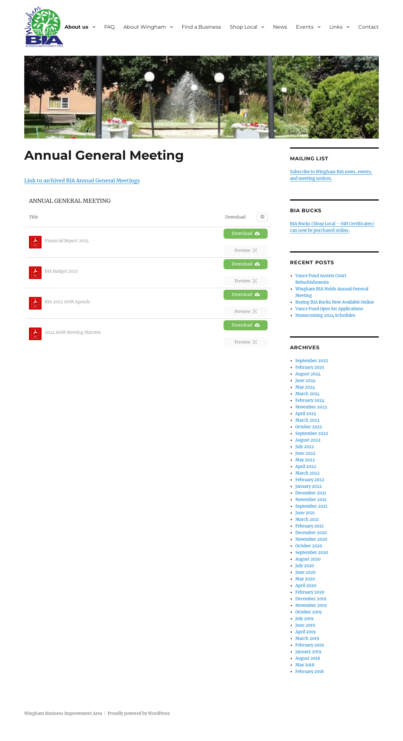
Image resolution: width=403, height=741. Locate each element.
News (280, 27)
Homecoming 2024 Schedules (325, 315)
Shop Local (243, 27)
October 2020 (308, 546)
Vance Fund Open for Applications (329, 308)
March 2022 (307, 473)
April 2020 (305, 585)
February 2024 (309, 400)
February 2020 (309, 592)
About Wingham (144, 27)
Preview (246, 250)
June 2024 (305, 380)
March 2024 (307, 393)
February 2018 (309, 671)
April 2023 (305, 413)
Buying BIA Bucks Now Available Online (334, 302)
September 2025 (311, 360)
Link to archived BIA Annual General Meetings (82, 180)
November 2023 (311, 407)
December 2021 (310, 493)
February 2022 (309, 479)
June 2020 (305, 572)
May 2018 (304, 665)
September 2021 (311, 506)
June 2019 (305, 625)
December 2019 (310, 598)
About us (76, 27)
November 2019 (311, 605)
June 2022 (305, 453)
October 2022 (308, 427)
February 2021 (309, 526)
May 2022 (305, 460)
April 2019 (305, 632)
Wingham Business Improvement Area (63, 713)
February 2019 (309, 645)
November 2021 (310, 499)
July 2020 (304, 565)
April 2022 (305, 466)
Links (336, 27)
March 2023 (307, 420)
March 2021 (307, 519)
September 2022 (311, 433)
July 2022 (304, 446)
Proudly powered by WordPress (139, 713)
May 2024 (305, 387)
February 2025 (309, 367)
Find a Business (201, 27)
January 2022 (308, 486)
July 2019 (304, 618)
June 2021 (305, 513)
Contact (368, 27)
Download (246, 233)
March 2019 (307, 638)
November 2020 (311, 539)
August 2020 (308, 559)
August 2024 (308, 374)
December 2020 (311, 532)
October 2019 (308, 612)
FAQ (109, 27)
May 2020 (305, 579)
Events (305, 27)
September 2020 (311, 552)
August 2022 (308, 440)
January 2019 (308, 651)
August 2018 (307, 658)
